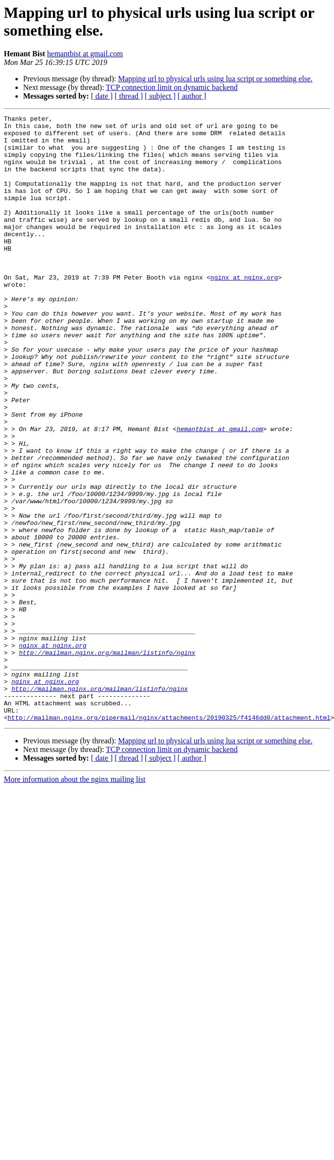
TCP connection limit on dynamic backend (172, 87)
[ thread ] (129, 96)
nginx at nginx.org (244, 310)
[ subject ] (160, 96)
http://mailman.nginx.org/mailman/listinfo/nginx (107, 760)
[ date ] (102, 96)
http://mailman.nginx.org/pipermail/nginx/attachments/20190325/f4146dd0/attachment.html (169, 838)
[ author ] (192, 96)
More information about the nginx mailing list (74, 900)
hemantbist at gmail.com (85, 54)
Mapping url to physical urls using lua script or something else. (215, 79)
